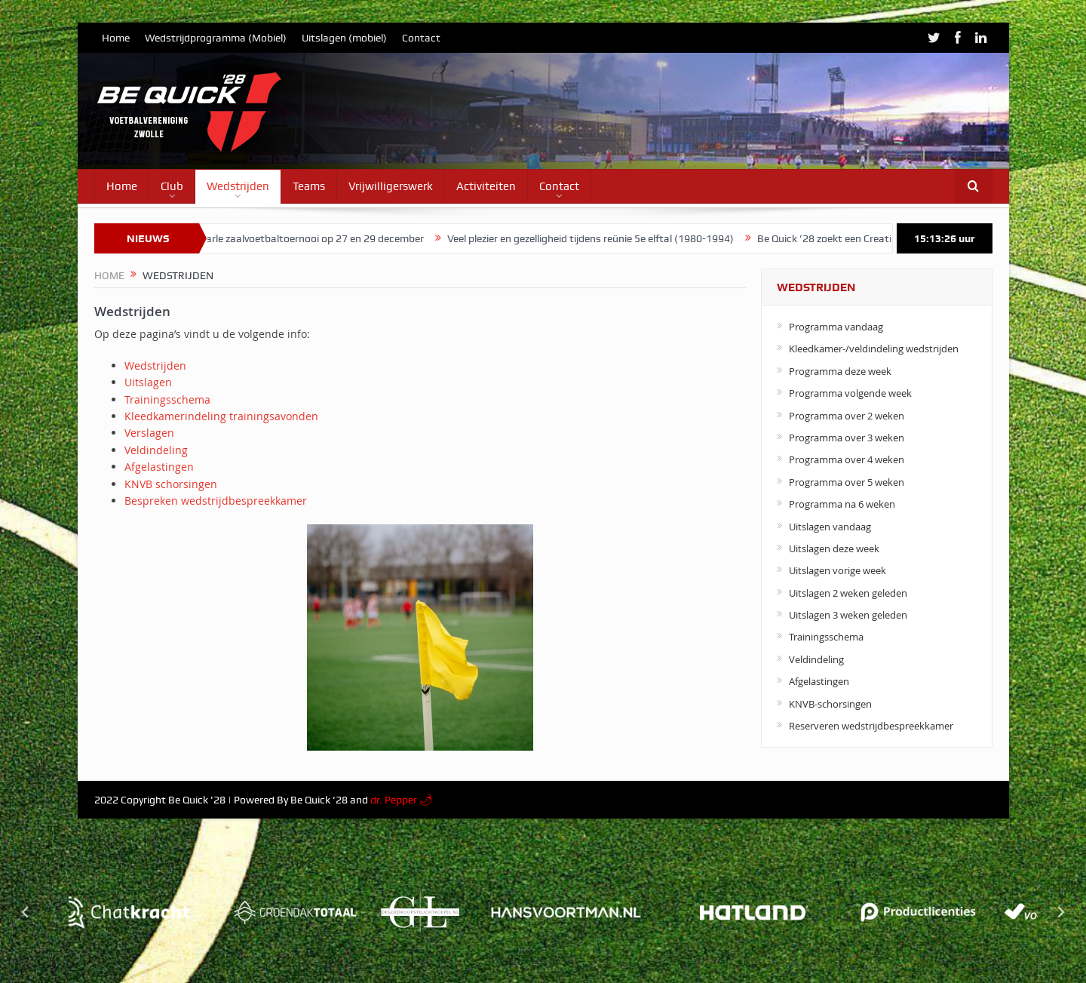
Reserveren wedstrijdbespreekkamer (871, 726)
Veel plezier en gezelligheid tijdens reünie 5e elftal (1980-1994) (598, 238)
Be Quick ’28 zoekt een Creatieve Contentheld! (871, 238)
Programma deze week (840, 371)
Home (116, 38)
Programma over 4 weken (846, 459)
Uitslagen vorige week (837, 570)
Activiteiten (486, 186)
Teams (309, 186)
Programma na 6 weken (842, 504)
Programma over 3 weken (846, 437)
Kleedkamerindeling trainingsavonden (221, 416)
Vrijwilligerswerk (390, 186)
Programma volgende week (850, 393)
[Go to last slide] (26, 912)
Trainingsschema (167, 399)
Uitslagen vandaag (830, 526)
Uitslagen (148, 382)
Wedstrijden (238, 186)
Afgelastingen (159, 466)
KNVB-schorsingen (830, 704)
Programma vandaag (836, 326)
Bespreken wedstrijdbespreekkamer (215, 500)
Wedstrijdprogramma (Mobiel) (216, 38)
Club (172, 186)
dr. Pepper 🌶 (401, 800)
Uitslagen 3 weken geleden (848, 615)
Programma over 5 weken (846, 482)
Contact (421, 38)
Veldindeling (156, 450)
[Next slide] (1060, 912)
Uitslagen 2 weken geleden (848, 593)
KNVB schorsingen (170, 484)
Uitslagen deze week (834, 548)
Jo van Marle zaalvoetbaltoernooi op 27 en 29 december (302, 238)
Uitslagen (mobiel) (344, 38)
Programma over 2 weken (846, 415)
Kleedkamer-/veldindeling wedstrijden (874, 348)
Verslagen (149, 432)
